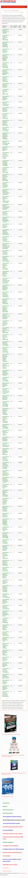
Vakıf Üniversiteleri (8, 813)
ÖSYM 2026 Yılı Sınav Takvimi (10, 864)
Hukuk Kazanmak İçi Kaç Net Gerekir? (12, 852)
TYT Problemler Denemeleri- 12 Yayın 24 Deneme (11, 724)
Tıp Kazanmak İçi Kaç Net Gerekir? (11, 823)
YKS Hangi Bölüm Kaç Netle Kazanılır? (12, 816)
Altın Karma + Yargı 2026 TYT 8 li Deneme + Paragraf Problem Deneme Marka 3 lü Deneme (13, 747)
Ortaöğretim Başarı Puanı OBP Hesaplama (13, 849)
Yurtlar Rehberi (6, 856)
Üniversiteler (6, 803)
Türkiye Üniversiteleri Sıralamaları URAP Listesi (13, 838)
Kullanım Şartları (6, 867)
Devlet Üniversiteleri (8, 810)
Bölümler (5, 806)
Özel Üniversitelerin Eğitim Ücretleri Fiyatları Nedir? (12, 860)
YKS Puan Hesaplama (8, 842)
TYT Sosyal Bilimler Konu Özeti (8, 787)
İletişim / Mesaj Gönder (7, 871)
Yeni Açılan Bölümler (8, 830)
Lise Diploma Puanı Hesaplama (10, 845)
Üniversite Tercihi (23, 873)
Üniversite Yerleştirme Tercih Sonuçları (13, 833)
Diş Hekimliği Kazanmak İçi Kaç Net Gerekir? (14, 820)
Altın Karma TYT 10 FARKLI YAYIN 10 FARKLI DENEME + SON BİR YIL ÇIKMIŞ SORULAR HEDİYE (14, 767)
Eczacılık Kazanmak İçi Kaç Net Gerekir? (13, 827)
